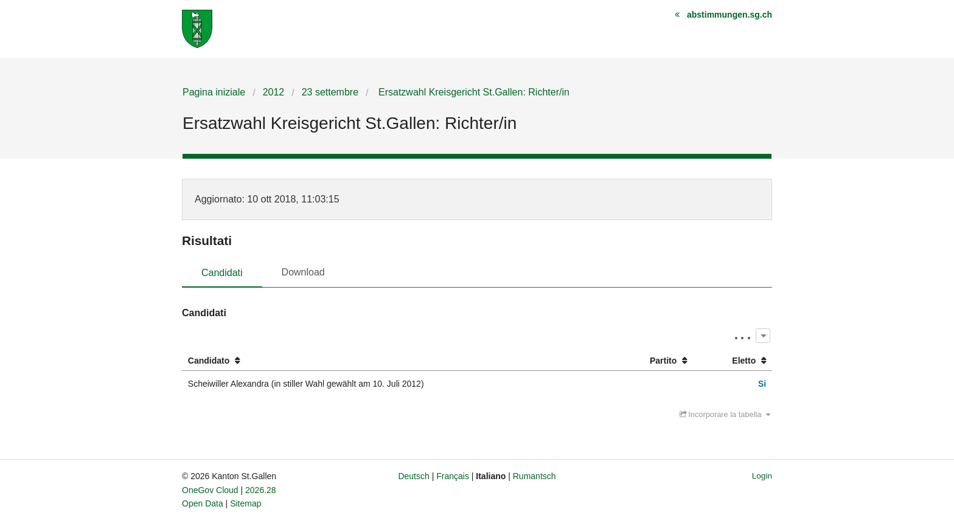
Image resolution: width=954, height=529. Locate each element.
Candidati (222, 273)
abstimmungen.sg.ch (729, 14)
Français (452, 476)
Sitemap (245, 503)
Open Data (202, 503)
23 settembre (330, 92)
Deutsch (413, 476)
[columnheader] (395, 361)
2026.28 (260, 490)
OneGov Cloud (210, 490)
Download (303, 272)
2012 (274, 92)
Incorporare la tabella (725, 414)
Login (762, 475)
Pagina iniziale (214, 92)
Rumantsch (534, 476)
